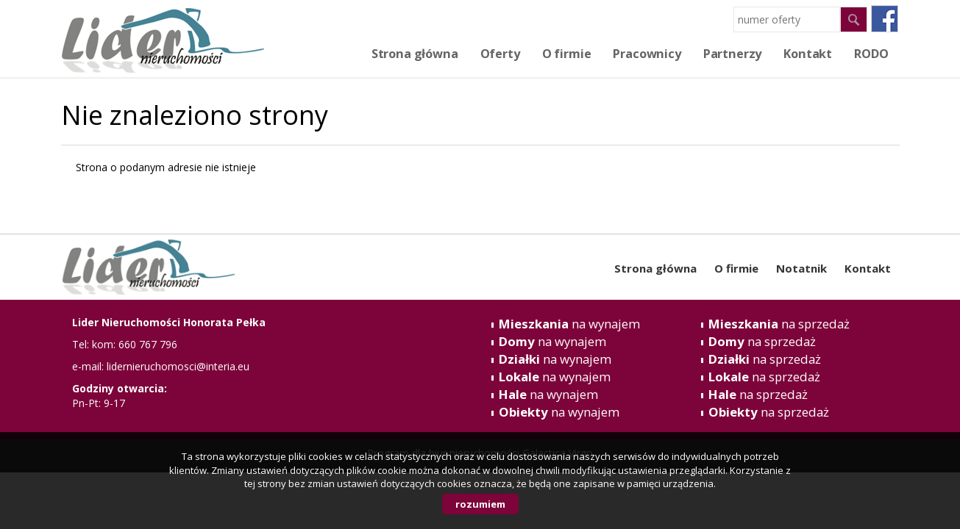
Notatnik (801, 268)
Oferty (500, 54)
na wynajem (569, 323)
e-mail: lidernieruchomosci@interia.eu (160, 366)
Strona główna (414, 54)
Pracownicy (646, 54)
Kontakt (868, 268)
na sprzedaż (779, 323)
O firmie (566, 54)
